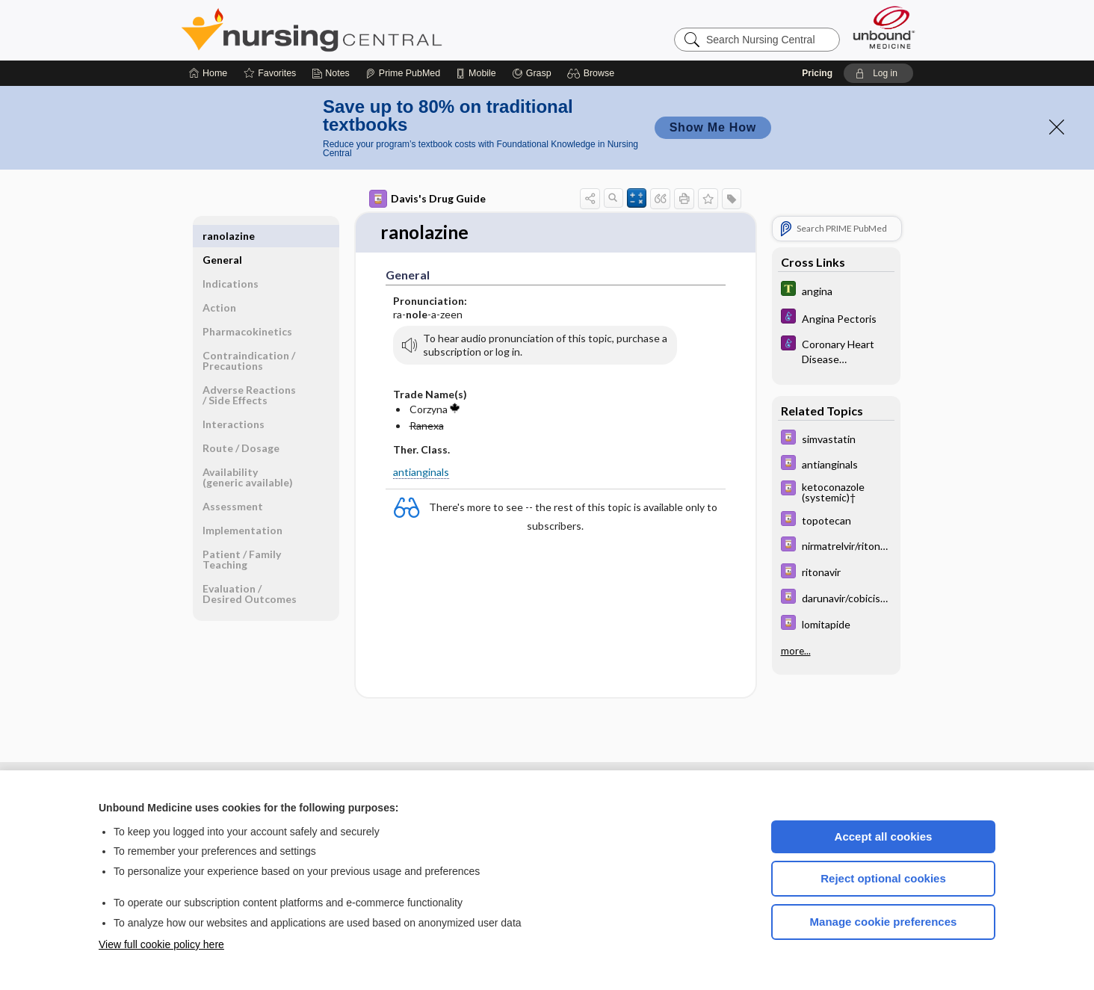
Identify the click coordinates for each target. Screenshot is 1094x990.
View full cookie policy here (161, 944)
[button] (593, 73)
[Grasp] (531, 73)
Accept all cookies (884, 836)
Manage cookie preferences (883, 921)
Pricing (817, 73)
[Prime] (402, 73)
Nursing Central (367, 29)
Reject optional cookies (883, 878)
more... (796, 651)
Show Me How (713, 127)
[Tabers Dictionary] (836, 290)
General (222, 235)
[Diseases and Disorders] (836, 318)
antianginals (421, 472)
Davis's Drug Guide (427, 199)
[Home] (208, 73)
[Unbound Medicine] (884, 27)
